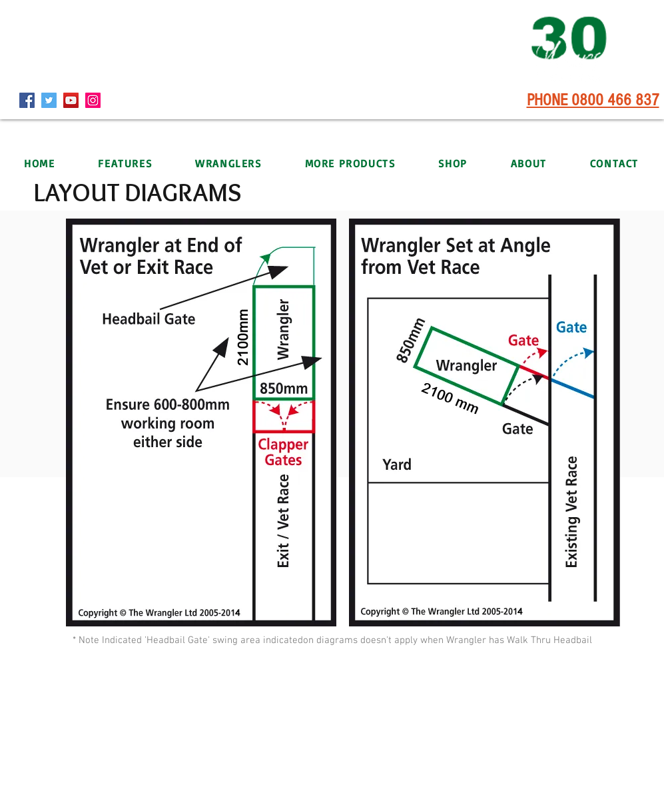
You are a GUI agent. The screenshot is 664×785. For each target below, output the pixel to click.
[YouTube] (71, 100)
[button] (228, 163)
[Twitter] (49, 100)
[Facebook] (27, 100)
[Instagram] (93, 100)
